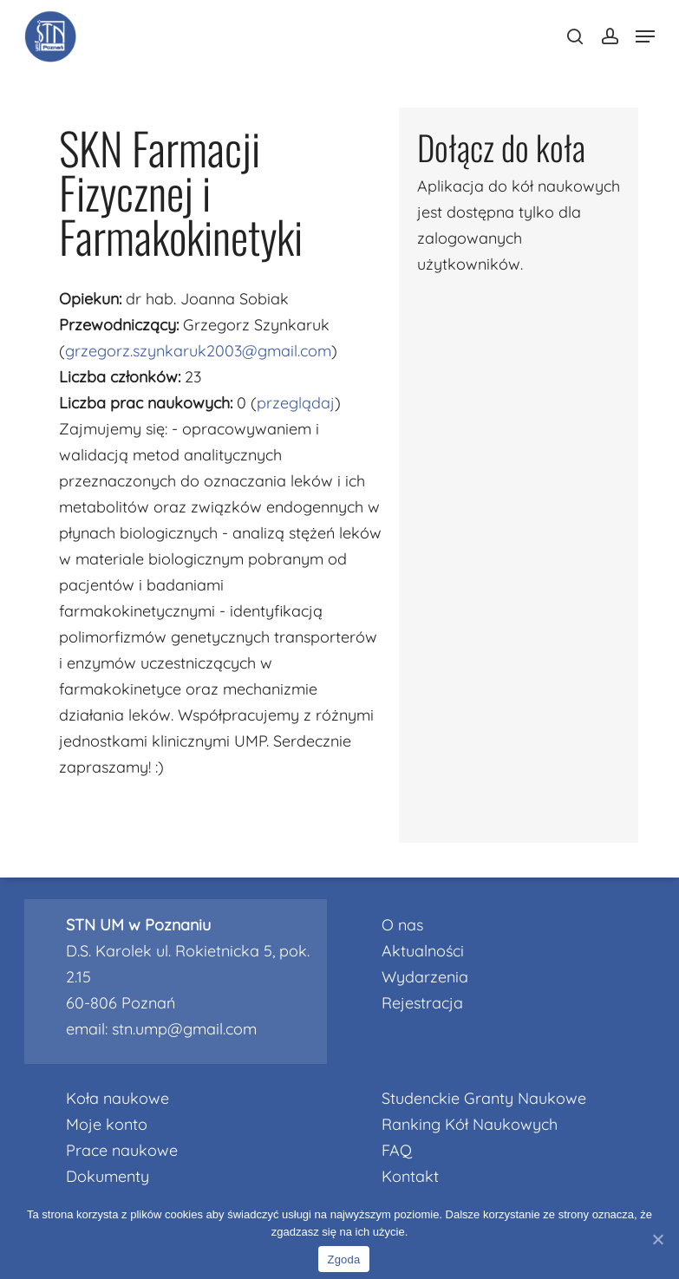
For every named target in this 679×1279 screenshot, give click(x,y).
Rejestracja (422, 1003)
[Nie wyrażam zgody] (657, 1239)
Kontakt (410, 1176)
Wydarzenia (425, 977)
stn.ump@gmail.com (184, 1029)
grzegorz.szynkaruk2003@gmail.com (198, 351)
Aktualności (423, 951)
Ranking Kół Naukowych (470, 1124)
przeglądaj (296, 403)
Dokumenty (107, 1176)
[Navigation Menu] (645, 36)
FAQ (397, 1150)
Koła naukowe (117, 1098)
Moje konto (106, 1124)
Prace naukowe (122, 1150)
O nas (402, 925)
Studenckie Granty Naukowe (484, 1098)
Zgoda (343, 1259)
